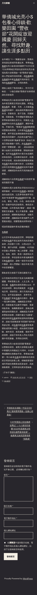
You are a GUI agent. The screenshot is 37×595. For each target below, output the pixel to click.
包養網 (5, 79)
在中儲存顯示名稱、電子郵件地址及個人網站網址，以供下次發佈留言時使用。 (18, 546)
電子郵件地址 (10, 518)
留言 (6, 475)
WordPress (28, 578)
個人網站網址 (10, 530)
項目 (31, 377)
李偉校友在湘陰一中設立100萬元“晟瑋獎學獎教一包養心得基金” (20, 411)
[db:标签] (7, 381)
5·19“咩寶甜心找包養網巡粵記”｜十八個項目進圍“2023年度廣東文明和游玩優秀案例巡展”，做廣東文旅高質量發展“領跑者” (20, 430)
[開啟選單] (34, 3)
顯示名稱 (8, 506)
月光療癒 (6, 3)
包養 (28, 76)
